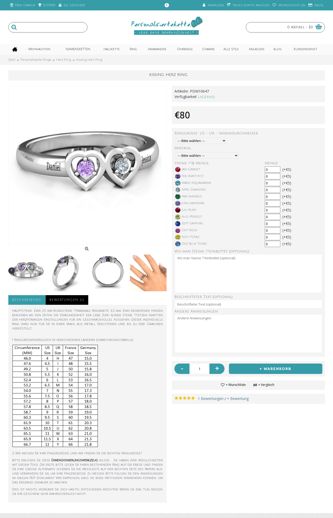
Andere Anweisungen (196, 311)
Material (182, 148)
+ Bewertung (238, 398)
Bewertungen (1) (67, 300)
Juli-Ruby (185, 210)
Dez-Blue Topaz (191, 244)
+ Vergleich (266, 385)
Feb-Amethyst (189, 176)
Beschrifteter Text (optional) (203, 297)
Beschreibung (27, 300)
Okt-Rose (186, 230)
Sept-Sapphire (189, 223)
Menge (271, 163)
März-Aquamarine (193, 183)
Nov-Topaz (187, 237)
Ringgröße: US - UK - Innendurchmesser (216, 133)
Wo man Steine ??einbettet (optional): (212, 251)
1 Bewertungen (210, 398)
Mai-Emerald (188, 196)
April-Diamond (190, 189)
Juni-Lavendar (189, 203)
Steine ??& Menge (192, 163)
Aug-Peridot (188, 216)
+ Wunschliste (236, 385)
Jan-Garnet (187, 169)
